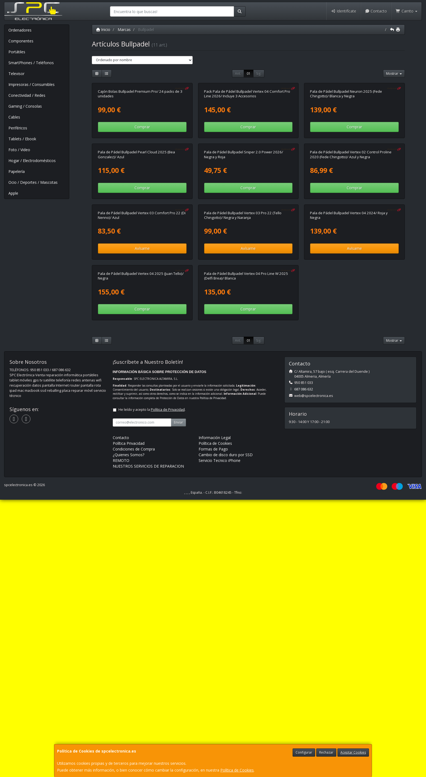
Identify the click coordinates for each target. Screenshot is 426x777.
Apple (13, 193)
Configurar (304, 752)
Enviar (178, 699)
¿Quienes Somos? (128, 732)
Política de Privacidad (213, 675)
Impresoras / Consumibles (31, 84)
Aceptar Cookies (353, 752)
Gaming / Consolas (25, 106)
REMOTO (121, 737)
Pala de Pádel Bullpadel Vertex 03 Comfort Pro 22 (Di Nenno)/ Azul (142, 423)
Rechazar (326, 752)
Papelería (16, 171)
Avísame (142, 456)
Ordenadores (20, 30)
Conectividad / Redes (26, 95)
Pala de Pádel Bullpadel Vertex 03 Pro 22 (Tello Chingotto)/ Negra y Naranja (242, 423)
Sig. (258, 73)
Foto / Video (19, 149)
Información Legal (215, 714)
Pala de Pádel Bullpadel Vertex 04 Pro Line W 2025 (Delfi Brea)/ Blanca (246, 553)
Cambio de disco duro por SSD (226, 732)
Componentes (20, 40)
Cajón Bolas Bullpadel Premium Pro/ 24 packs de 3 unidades (140, 163)
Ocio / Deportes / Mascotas (33, 182)
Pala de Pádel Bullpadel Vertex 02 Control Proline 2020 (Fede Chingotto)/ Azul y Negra (350, 293)
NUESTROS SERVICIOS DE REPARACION (148, 743)
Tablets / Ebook (22, 138)
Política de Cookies (237, 770)
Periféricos (17, 127)
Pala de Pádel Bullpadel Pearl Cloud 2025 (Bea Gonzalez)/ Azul (136, 293)
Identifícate (343, 11)
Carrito (406, 11)
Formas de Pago (213, 726)
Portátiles (16, 51)
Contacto (376, 11)
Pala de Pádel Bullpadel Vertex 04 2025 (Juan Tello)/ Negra (141, 553)
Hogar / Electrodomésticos (32, 160)
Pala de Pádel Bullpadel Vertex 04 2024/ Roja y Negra (349, 423)
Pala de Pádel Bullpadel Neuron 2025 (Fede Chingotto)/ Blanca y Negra (346, 163)
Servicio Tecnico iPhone (219, 737)
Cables (14, 117)
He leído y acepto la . (152, 687)
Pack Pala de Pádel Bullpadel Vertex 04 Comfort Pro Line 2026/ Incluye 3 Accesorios (247, 163)
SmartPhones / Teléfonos (31, 62)
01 (248, 73)
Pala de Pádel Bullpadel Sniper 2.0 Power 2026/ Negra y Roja (243, 293)
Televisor (16, 73)
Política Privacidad (129, 720)
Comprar (142, 196)
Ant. (238, 73)
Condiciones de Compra (134, 726)
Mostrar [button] (394, 73)
